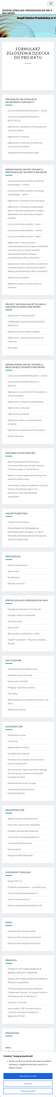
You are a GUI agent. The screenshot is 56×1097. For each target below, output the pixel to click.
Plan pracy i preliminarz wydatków (24, 824)
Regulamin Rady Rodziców (20, 855)
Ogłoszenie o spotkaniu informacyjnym (26, 200)
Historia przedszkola (17, 565)
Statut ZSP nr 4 (15, 881)
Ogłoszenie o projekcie (18, 136)
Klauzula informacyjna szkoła (21, 931)
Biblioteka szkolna (17, 709)
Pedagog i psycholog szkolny (21, 687)
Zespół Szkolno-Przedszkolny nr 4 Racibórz (27, 11)
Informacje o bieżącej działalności (24, 837)
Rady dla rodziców (16, 583)
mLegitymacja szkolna (18, 753)
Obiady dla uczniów (17, 735)
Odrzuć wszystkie (28, 1091)
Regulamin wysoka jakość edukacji (24, 331)
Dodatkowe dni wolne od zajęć (22, 783)
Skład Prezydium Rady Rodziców (23, 818)
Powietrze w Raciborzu (18, 522)
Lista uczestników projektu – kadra (24, 236)
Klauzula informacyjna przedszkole (24, 937)
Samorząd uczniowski (18, 681)
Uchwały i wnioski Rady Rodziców (23, 831)
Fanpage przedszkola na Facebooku (24, 609)
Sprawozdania (14, 849)
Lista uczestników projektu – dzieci (24, 224)
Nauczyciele (13, 627)
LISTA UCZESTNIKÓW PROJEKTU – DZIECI (28, 110)
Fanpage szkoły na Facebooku (21, 615)
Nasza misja (13, 571)
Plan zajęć (12, 347)
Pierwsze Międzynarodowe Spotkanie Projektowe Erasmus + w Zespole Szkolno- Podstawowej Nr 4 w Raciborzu (28, 992)
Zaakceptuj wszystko (28, 1076)
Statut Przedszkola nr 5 (19, 899)
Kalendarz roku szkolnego (20, 675)
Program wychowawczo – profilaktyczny (27, 887)
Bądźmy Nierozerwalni (18, 747)
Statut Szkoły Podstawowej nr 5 (23, 893)
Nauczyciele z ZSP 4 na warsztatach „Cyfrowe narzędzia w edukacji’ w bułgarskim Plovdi (24, 1012)
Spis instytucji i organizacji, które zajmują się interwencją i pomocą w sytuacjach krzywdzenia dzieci (27, 773)
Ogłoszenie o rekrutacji (19, 407)
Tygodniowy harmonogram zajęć (23, 152)
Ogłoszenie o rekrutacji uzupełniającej (25, 401)
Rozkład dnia (14, 577)
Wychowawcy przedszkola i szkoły (23, 633)
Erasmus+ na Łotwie (17, 1002)
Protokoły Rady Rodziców (20, 843)
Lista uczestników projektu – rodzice (25, 230)
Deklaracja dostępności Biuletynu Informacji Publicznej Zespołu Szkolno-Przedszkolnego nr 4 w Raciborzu (26, 465)
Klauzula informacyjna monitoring (24, 943)
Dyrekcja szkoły (15, 621)
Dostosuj (28, 1083)
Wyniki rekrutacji (15, 436)
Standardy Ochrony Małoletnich (22, 669)
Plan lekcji (12, 693)
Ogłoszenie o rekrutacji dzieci (21, 315)
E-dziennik (13, 741)
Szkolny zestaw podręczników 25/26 (25, 905)
